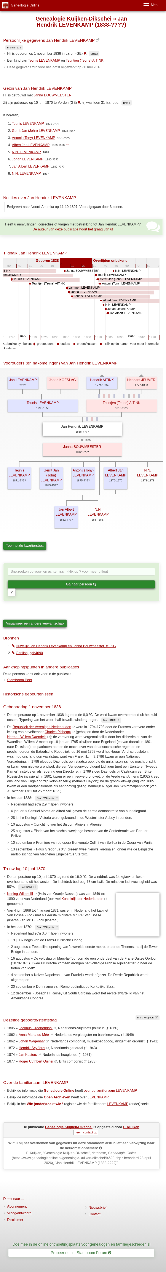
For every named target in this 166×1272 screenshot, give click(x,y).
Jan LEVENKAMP (23, 380)
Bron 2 (94, 54)
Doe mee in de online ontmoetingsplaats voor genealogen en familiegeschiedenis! (81, 1244)
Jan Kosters (28, 1054)
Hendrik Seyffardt (32, 1048)
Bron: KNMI (109, 720)
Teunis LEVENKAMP (44, 60)
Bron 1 (126, 103)
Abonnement (17, 1206)
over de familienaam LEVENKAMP (110, 1090)
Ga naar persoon (81, 584)
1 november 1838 (47, 53)
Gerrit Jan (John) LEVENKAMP (36, 131)
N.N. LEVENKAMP (26, 152)
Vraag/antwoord (19, 1213)
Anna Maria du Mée (34, 1035)
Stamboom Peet (19, 680)
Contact (95, 1214)
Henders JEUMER (141, 380)
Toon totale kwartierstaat (24, 545)
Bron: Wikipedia (45, 798)
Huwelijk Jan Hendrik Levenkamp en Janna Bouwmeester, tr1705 (64, 646)
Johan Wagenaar (32, 1041)
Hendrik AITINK (102, 380)
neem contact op (86, 1132)
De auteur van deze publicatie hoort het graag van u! (73, 229)
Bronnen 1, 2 (14, 47)
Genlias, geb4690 (27, 653)
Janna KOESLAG (62, 380)
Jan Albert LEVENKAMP (30, 166)
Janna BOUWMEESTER (53, 95)
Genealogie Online (25, 5)
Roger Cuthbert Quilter (36, 1061)
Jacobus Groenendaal (36, 1028)
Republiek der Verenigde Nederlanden (42, 727)
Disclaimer (15, 1220)
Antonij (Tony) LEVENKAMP (33, 138)
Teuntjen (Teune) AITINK (84, 60)
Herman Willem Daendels (26, 737)
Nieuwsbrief (98, 1207)
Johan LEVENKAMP (27, 159)
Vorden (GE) (67, 102)
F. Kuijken (131, 1127)
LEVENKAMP (98, 1097)
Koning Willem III (20, 894)
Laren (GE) (74, 53)
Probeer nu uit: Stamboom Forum (81, 1253)
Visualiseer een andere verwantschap (35, 623)
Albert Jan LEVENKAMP (30, 145)
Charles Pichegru (58, 732)
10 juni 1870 (43, 102)
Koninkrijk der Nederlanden (82, 899)
